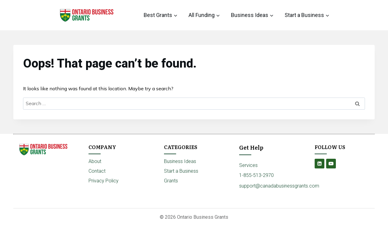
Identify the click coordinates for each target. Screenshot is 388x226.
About (95, 161)
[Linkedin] (319, 163)
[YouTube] (331, 163)
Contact (97, 171)
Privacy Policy (104, 181)
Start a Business (181, 171)
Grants (171, 181)
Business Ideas (180, 161)
